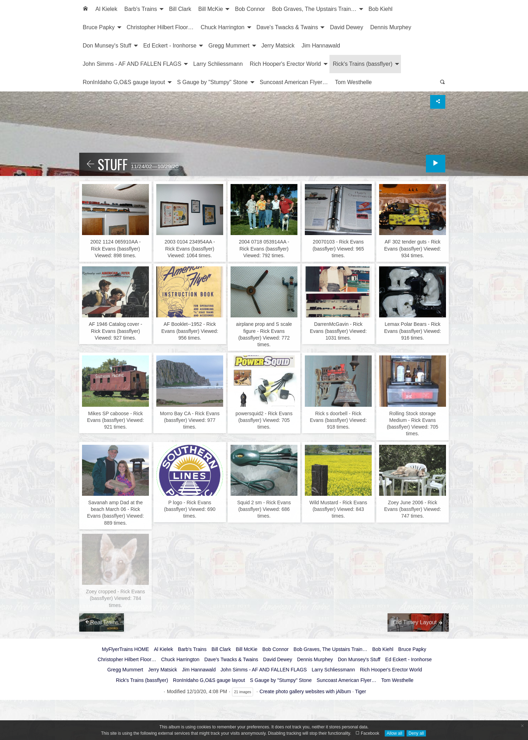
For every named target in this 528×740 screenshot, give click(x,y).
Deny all (416, 733)
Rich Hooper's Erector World (285, 64)
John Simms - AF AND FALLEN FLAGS (132, 64)
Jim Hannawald (321, 46)
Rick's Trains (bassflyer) (362, 64)
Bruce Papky (99, 27)
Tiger (360, 691)
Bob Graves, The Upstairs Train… (314, 9)
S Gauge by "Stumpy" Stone (212, 82)
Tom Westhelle (353, 82)
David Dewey (346, 27)
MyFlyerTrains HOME (125, 649)
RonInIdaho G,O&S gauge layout (124, 82)
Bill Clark (180, 9)
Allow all (394, 733)
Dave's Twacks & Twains (287, 27)
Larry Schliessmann (218, 64)
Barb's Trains (140, 9)
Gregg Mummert (228, 46)
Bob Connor (250, 9)
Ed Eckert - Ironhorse (169, 46)
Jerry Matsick (278, 46)
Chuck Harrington (223, 27)
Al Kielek (106, 9)
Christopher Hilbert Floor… (160, 27)
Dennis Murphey (390, 27)
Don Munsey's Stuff (107, 46)
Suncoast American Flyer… (294, 82)
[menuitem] (85, 9)
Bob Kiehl (381, 9)
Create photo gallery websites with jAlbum (305, 691)
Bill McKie (210, 9)
